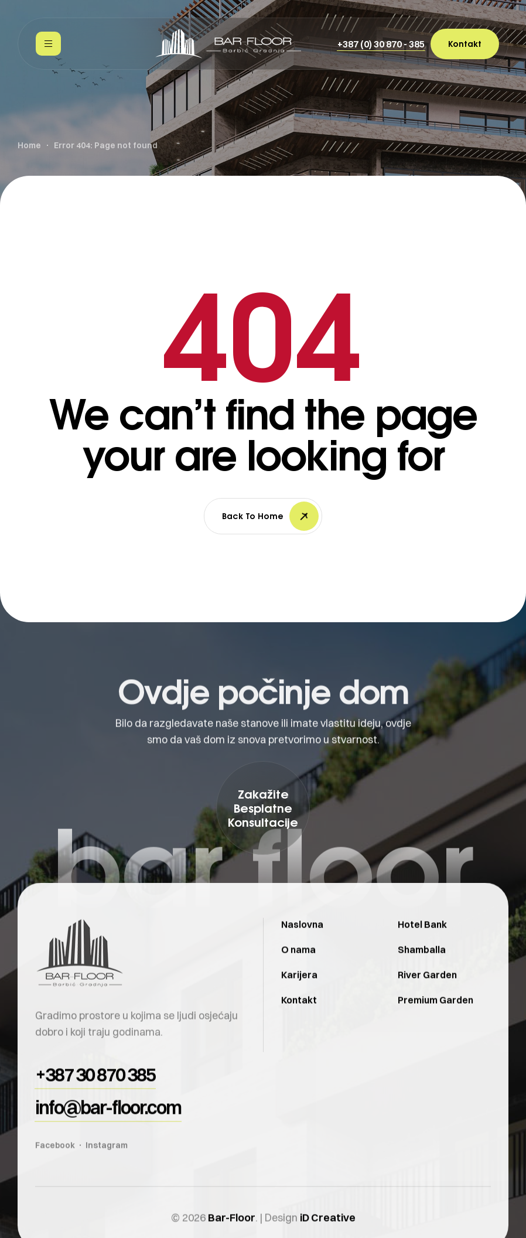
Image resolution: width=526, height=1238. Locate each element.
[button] (381, 44)
